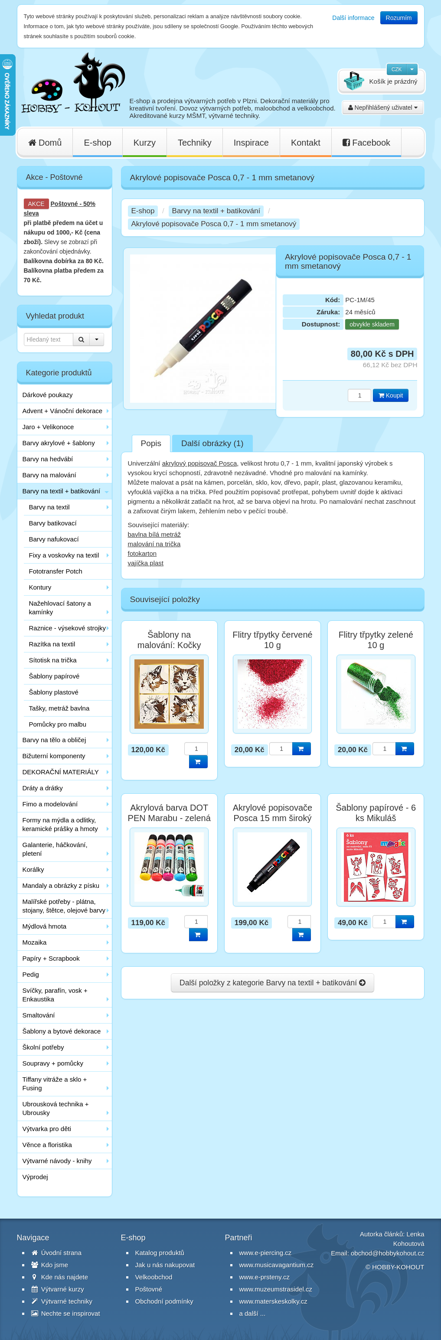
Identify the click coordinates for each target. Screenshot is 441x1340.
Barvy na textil (49, 507)
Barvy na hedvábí (48, 459)
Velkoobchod (154, 1277)
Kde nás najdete (59, 1277)
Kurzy (145, 142)
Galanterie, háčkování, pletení (55, 849)
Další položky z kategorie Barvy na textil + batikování (273, 982)
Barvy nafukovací (54, 539)
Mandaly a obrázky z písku (61, 885)
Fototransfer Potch (55, 571)
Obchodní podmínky (164, 1301)
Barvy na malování (49, 475)
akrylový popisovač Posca (199, 463)
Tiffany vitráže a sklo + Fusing (55, 1084)
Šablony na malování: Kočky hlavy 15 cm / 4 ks (169, 645)
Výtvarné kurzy (57, 1289)
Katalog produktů (159, 1252)
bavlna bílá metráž (154, 534)
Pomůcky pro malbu (58, 724)
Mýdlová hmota (45, 926)
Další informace (353, 17)
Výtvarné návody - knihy (57, 1160)
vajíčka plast (146, 563)
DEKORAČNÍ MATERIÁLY (61, 772)
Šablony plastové (53, 692)
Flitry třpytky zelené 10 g (376, 640)
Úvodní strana (56, 1252)
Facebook (366, 142)
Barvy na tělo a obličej (54, 739)
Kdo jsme (50, 1264)
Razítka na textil (52, 644)
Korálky (33, 869)
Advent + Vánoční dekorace (63, 410)
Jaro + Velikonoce (48, 426)
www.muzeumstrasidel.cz (275, 1289)
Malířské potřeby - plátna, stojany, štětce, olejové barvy (64, 906)
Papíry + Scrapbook (51, 958)
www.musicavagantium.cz (276, 1264)
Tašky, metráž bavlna (59, 708)
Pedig (31, 974)
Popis (151, 443)
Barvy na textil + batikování (62, 491)
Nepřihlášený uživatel (383, 107)
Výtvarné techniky (62, 1301)
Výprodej (35, 1176)
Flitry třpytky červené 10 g (272, 640)
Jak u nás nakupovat (165, 1264)
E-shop (97, 142)
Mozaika (35, 942)
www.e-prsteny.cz (264, 1277)
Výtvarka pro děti (47, 1128)
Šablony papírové (54, 676)
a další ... (252, 1313)
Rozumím (399, 17)
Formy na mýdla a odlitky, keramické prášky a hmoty (60, 824)
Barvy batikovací (53, 523)
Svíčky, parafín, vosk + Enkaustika (55, 995)
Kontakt (305, 142)
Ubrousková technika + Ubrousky (56, 1108)
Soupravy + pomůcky (53, 1063)
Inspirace (251, 142)
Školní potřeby (43, 1047)
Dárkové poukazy (48, 394)
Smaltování (39, 1015)
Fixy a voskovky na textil (64, 555)
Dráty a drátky (43, 788)
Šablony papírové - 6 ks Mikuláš (376, 813)
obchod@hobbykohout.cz (388, 1253)
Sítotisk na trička (53, 660)
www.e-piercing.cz (265, 1252)
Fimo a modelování (50, 804)
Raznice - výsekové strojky (67, 628)
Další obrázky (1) (212, 443)
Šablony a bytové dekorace (62, 1031)
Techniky (195, 142)
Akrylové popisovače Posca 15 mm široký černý (272, 818)
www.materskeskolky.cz (273, 1301)
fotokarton (142, 553)
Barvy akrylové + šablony (59, 443)
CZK (397, 69)
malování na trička (154, 544)
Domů (45, 142)
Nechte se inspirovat (65, 1313)
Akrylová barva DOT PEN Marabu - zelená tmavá (169, 818)
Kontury (40, 587)
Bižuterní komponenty (54, 756)
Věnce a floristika (47, 1144)
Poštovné (64, 203)
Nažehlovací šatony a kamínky (60, 608)
